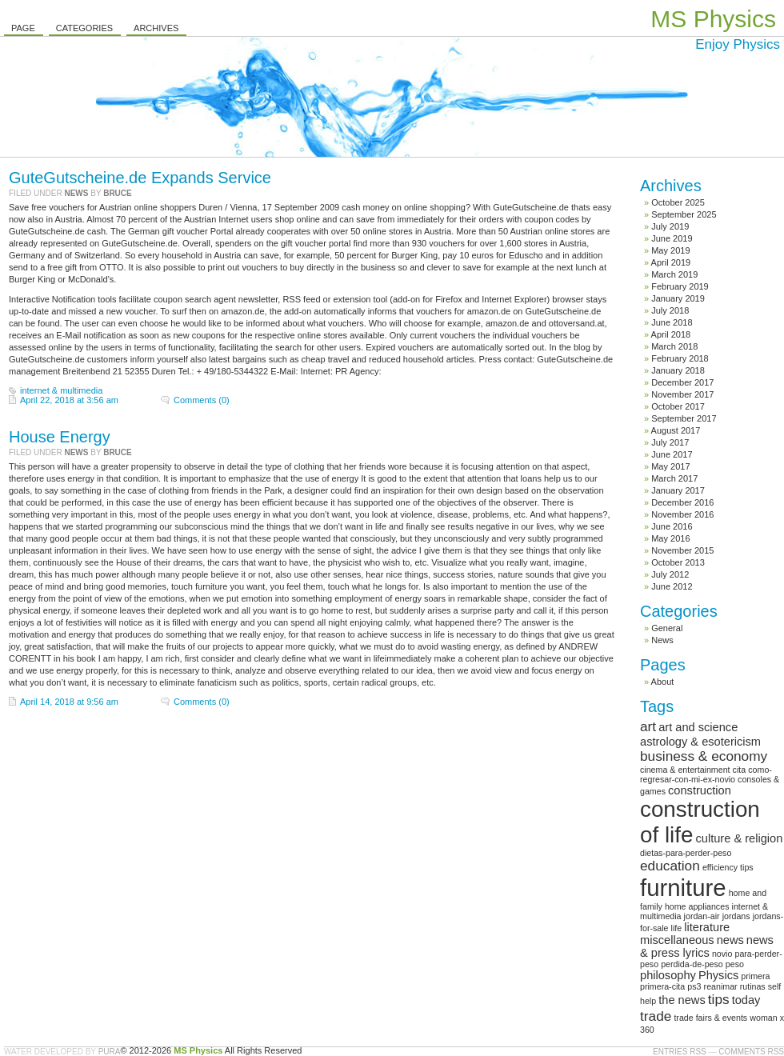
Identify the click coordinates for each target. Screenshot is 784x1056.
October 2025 (678, 202)
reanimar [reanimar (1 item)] (721, 986)
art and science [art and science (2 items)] (698, 727)
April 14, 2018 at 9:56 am (69, 701)
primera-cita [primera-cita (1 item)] (662, 986)
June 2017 (671, 454)
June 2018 (671, 322)
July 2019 (670, 226)
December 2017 (682, 382)
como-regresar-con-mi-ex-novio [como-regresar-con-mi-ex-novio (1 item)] (706, 774)
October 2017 (678, 406)
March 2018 (674, 346)
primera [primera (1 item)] (755, 976)
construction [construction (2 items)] (699, 790)
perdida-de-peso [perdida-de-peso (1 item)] (692, 964)
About (662, 681)
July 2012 (670, 574)
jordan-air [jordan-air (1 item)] (702, 916)
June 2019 (671, 238)
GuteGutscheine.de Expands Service (140, 177)
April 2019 (671, 262)
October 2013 (678, 562)
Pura (109, 1051)
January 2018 (678, 370)
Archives (156, 28)
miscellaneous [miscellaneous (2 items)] (677, 940)
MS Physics (713, 19)
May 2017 (670, 466)
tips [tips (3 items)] (719, 999)
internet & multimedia (61, 390)
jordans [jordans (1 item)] (736, 916)
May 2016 (670, 538)
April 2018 (671, 334)
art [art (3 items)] (648, 726)
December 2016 (682, 502)
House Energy (59, 437)
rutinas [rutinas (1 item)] (753, 986)
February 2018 (680, 358)
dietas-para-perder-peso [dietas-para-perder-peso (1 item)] (685, 853)
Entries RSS (679, 1051)
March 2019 (674, 274)
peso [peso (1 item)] (735, 964)
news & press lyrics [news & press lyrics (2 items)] (707, 946)
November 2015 (682, 550)
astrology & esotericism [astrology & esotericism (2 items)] (700, 741)
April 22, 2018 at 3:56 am (69, 400)
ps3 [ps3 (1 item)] (694, 986)
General (666, 628)
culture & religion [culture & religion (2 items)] (738, 838)
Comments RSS (751, 1051)
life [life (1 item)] (676, 928)
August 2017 (676, 430)
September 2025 (683, 214)
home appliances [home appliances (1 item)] (697, 906)
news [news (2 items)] (730, 940)
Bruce (117, 193)
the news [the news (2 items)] (681, 1000)
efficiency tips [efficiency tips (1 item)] (728, 867)
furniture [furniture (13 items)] (683, 887)
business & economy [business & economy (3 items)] (703, 756)
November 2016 (682, 514)
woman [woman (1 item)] (763, 1017)
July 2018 (670, 310)
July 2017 (670, 442)
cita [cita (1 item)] (739, 769)
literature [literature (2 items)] (707, 927)
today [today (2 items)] (746, 1000)
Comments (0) (202, 400)
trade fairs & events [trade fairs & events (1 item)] (710, 1017)
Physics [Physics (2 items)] (718, 975)
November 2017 (682, 394)
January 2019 (678, 298)
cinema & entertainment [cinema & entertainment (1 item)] (685, 769)
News (76, 193)
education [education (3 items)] (670, 866)
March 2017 (674, 478)
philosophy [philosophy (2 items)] (668, 975)
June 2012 (671, 586)
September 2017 (683, 418)
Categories (84, 28)
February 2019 (680, 286)
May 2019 (670, 250)
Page (23, 28)
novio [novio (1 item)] (722, 953)
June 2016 (671, 526)
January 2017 (678, 490)
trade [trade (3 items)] (655, 1016)
